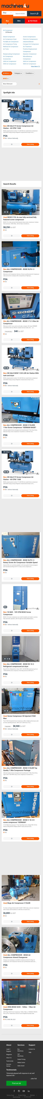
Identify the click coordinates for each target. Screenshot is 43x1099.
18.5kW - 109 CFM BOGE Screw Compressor (17, 613)
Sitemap (32, 1095)
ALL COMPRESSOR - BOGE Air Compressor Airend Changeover (17, 956)
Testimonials (9, 1061)
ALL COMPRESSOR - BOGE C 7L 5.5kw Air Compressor (21, 322)
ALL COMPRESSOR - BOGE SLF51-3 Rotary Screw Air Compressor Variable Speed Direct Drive (20, 561)
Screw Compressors (29, 37)
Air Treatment (27, 46)
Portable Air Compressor (11, 41)
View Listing (30, 144)
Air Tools (6, 49)
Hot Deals (32, 21)
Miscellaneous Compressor (27, 58)
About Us (8, 1057)
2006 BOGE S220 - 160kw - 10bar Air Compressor (19, 1008)
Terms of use (10, 1095)
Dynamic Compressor (29, 54)
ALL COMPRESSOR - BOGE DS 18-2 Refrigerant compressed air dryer (18, 665)
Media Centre (21, 1062)
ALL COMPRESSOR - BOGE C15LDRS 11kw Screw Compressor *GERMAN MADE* (19, 426)
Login (7, 1049)
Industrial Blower (28, 41)
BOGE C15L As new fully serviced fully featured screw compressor (19, 218)
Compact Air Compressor (31, 44)
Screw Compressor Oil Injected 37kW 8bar (19, 717)
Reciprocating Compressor (11, 54)
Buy (7, 21)
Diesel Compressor (9, 37)
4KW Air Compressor (9, 64)
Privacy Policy (22, 1095)
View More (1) (35, 66)
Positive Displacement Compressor (30, 50)
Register (8, 1051)
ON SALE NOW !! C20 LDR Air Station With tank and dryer (21, 374)
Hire (19, 21)
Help (30, 1052)
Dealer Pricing (21, 1059)
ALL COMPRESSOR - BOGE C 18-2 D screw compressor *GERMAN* (18, 821)
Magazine (9, 1054)
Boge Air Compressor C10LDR (16, 903)
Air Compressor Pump (10, 44)
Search (34, 13)
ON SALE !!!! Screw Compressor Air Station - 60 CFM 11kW (18, 127)
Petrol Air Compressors (30, 39)
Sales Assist (20, 1066)
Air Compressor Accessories (8, 58)
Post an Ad (16, 1083)
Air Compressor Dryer (10, 39)
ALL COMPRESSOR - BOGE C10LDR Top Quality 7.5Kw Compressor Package (20, 769)
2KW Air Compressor (9, 61)
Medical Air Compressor (10, 46)
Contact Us (32, 1049)
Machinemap (16, 1097)
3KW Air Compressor (29, 61)
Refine (7, 73)
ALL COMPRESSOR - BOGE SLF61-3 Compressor (18, 270)
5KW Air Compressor (29, 64)
